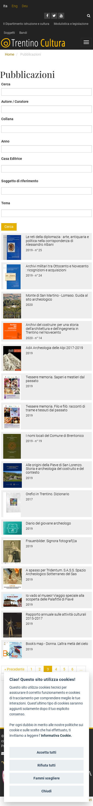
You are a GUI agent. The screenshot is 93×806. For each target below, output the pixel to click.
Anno (5, 141)
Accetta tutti (46, 752)
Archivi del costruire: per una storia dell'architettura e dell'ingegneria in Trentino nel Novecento (52, 328)
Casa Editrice (11, 159)
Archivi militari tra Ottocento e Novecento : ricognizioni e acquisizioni (57, 268)
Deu (25, 6)
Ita (5, 6)
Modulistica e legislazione (71, 24)
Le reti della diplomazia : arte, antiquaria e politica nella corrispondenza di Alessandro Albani (57, 240)
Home (9, 54)
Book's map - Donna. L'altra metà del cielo (57, 644)
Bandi (23, 33)
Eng (15, 6)
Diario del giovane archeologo (48, 523)
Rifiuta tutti (46, 765)
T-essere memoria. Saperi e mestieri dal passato (55, 379)
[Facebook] (47, 16)
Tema (5, 203)
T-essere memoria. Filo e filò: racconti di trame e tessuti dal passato (55, 408)
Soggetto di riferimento (19, 181)
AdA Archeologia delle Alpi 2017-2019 (54, 348)
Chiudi (46, 791)
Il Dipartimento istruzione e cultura (26, 24)
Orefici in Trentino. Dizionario (47, 494)
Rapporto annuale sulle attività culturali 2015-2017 (56, 616)
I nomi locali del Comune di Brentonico (55, 436)
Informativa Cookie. (56, 736)
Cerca (5, 84)
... (81, 669)
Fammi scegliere (46, 778)
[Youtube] (61, 16)
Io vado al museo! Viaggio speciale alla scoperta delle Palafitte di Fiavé (55, 597)
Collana (7, 119)
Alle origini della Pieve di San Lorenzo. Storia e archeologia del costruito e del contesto (55, 469)
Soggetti (9, 33)
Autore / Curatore (15, 102)
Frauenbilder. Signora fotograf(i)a (51, 541)
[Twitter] (54, 16)
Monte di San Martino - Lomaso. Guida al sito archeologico (57, 297)
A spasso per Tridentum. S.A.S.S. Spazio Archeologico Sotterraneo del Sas (56, 572)
